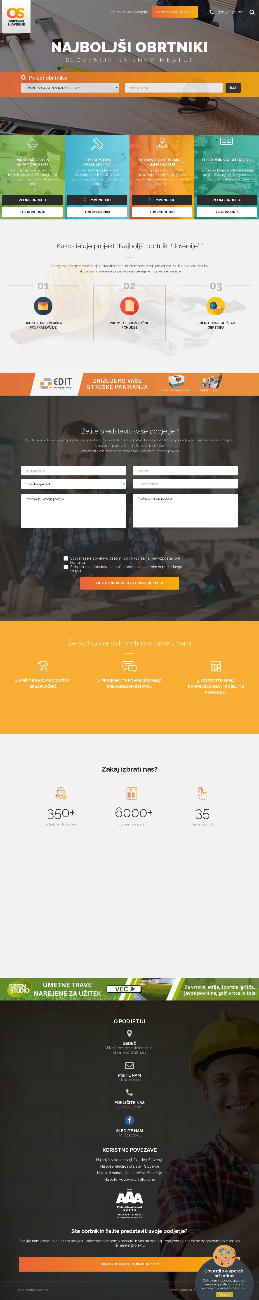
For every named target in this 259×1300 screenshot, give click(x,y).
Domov (174, 1289)
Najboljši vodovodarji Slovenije (129, 1179)
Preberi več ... (240, 1288)
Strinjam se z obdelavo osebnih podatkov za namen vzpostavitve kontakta (125, 560)
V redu (224, 1294)
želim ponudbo (32, 200)
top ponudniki (32, 212)
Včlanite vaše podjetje (129, 12)
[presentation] (129, 543)
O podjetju (186, 1289)
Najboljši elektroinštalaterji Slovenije (129, 1166)
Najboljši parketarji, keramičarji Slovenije (129, 1173)
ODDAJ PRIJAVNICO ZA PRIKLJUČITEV (129, 583)
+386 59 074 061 (230, 12)
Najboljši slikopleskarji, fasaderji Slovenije (129, 1160)
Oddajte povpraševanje (174, 12)
